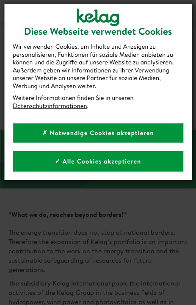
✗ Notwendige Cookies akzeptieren (98, 132)
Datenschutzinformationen (50, 105)
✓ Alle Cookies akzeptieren (98, 161)
